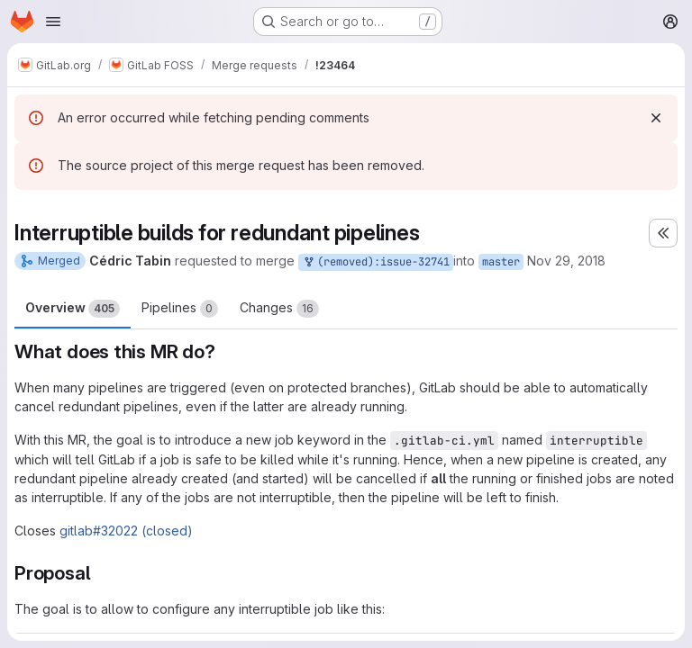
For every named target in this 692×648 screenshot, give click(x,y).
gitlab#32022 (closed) (126, 530)
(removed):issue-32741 (376, 262)
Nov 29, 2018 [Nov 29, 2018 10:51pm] (566, 260)
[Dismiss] (656, 118)
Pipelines (179, 309)
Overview (72, 309)
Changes (279, 309)
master (501, 262)
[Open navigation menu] (53, 21)
